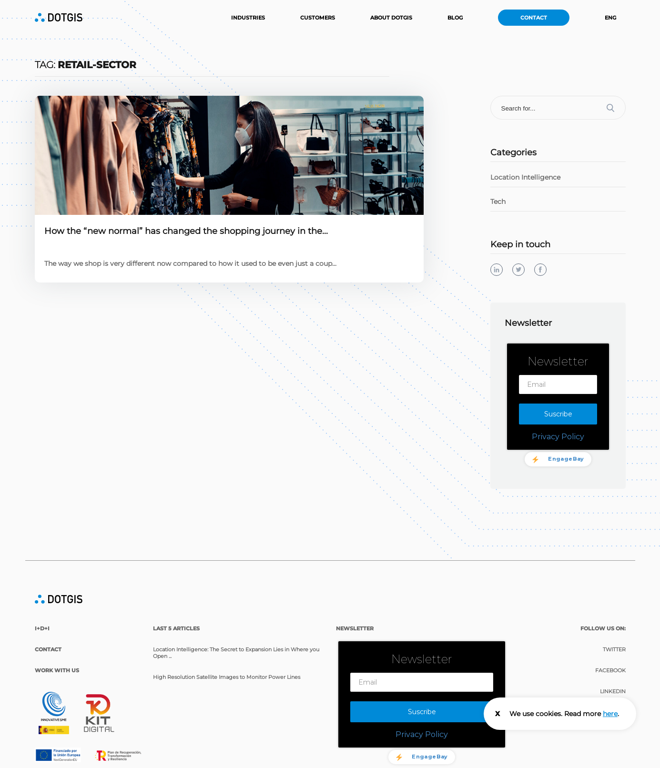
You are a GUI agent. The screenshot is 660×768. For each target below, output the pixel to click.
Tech (498, 201)
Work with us (57, 669)
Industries (248, 17)
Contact (533, 17)
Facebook (610, 669)
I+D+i (42, 627)
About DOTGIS (391, 17)
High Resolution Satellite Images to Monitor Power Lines (226, 676)
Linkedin (613, 690)
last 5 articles (176, 627)
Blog (455, 17)
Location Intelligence (525, 177)
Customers (317, 17)
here (610, 713)
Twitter (614, 648)
